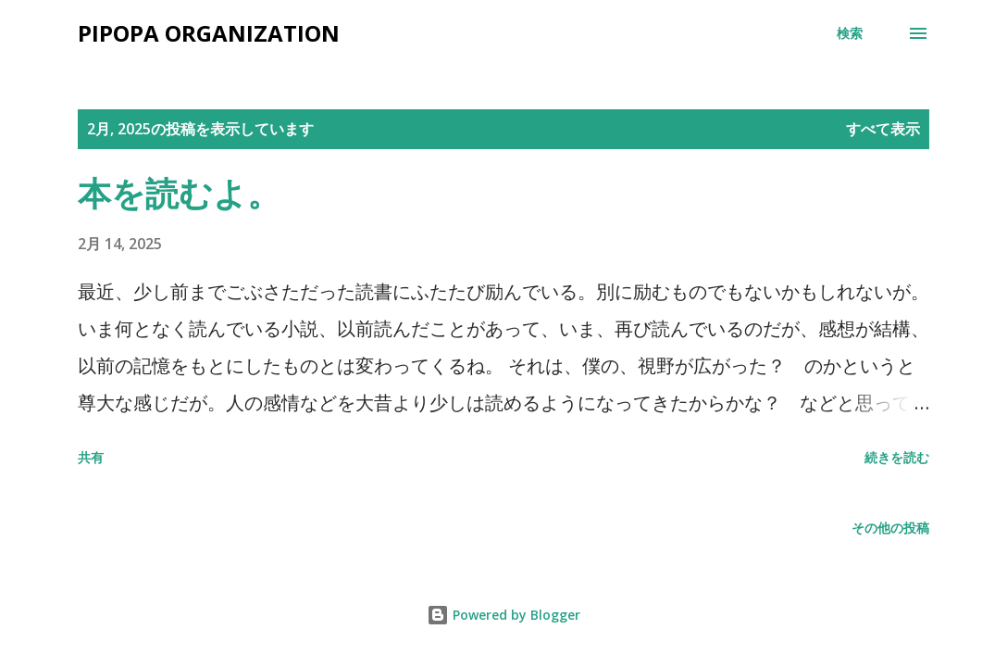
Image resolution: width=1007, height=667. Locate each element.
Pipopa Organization (209, 33)
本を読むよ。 (179, 193)
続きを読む (896, 457)
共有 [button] (91, 457)
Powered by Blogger (503, 614)
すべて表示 (883, 129)
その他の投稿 (890, 527)
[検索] (850, 33)
